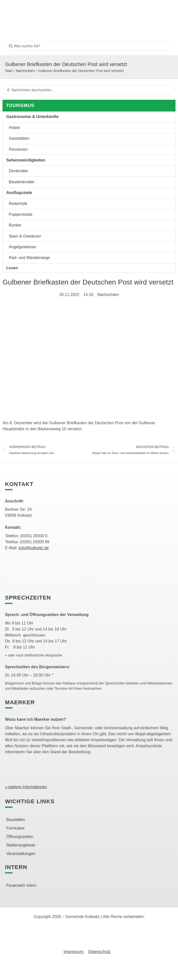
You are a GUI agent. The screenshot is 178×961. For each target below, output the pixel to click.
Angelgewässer (22, 247)
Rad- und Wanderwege (29, 258)
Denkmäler (18, 171)
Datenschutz (99, 952)
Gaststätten (19, 138)
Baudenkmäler (22, 182)
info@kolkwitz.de (34, 548)
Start (9, 71)
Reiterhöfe (18, 204)
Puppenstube (20, 214)
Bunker (15, 225)
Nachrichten (25, 71)
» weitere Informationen (26, 787)
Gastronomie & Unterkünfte (32, 116)
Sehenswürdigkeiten (25, 160)
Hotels (14, 128)
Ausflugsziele (19, 192)
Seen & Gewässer (25, 236)
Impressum (74, 952)
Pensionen (18, 149)
